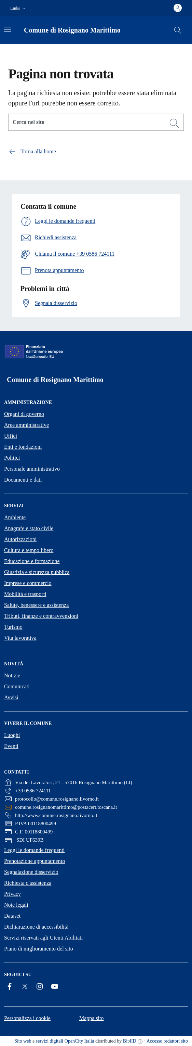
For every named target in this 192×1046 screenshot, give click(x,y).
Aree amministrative (26, 425)
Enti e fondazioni (23, 447)
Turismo (13, 627)
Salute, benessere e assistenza (36, 605)
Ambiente (15, 517)
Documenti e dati (23, 480)
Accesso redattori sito (167, 1041)
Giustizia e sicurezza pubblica (36, 572)
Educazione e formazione (32, 561)
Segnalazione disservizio (31, 872)
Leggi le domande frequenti (34, 850)
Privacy (12, 894)
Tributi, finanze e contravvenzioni (41, 616)
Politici (12, 458)
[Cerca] (174, 123)
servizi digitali (49, 1041)
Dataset (12, 916)
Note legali (16, 905)
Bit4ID (129, 1041)
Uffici (10, 436)
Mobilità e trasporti (25, 594)
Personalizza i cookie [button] (27, 1018)
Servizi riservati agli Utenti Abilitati (43, 938)
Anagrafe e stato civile (28, 528)
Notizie (12, 675)
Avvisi (11, 697)
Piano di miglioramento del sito (38, 949)
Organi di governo (24, 414)
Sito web (22, 1041)
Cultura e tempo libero (28, 550)
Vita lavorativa (20, 638)
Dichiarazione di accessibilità (36, 927)
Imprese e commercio (28, 583)
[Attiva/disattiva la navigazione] (7, 29)
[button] (18, 8)
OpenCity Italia (79, 1041)
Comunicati (17, 686)
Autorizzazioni (20, 539)
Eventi (11, 746)
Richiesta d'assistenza (27, 883)
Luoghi (12, 735)
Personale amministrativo (32, 469)
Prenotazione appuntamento (34, 861)
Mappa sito (91, 1018)
